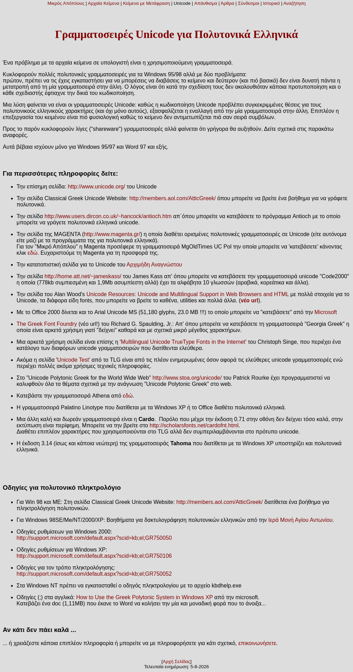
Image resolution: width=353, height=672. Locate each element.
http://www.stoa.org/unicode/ (187, 378)
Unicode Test (73, 360)
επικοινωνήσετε (257, 643)
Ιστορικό (271, 3)
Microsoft (325, 312)
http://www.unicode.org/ (96, 186)
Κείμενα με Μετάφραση (146, 3)
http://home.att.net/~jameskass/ (82, 276)
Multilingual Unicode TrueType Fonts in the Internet (183, 342)
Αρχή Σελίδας (176, 661)
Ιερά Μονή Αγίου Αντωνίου (300, 520)
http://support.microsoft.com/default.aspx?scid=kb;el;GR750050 (94, 538)
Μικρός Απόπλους (66, 3)
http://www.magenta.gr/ (112, 234)
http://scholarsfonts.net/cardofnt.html (194, 425)
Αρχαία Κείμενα (103, 3)
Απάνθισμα (205, 3)
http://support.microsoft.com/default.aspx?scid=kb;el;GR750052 (94, 574)
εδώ (33, 253)
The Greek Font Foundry (47, 324)
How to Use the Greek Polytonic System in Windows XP (144, 597)
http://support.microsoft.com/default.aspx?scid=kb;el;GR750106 (94, 556)
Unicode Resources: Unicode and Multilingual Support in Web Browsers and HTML (188, 294)
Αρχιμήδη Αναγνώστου (154, 264)
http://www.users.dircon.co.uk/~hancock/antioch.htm (108, 216)
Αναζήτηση (294, 3)
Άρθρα (227, 3)
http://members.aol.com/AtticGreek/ (172, 198)
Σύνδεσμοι (248, 3)
